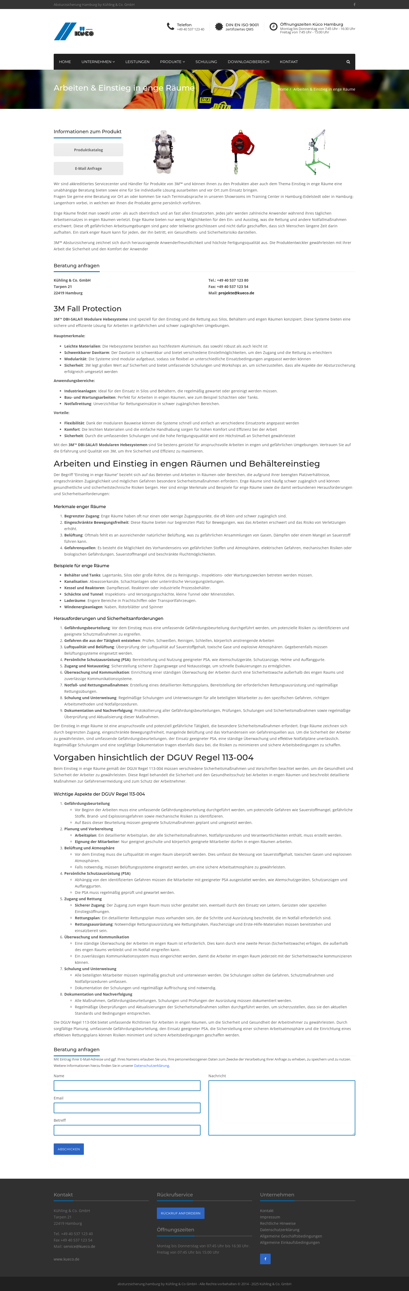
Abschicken (69, 1149)
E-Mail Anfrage (88, 168)
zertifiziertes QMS (239, 29)
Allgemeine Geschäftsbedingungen (291, 1236)
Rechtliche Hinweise (278, 1223)
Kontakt (289, 61)
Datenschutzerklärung (151, 1065)
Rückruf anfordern (181, 1213)
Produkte (172, 61)
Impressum (270, 1216)
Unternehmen (98, 61)
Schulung (206, 61)
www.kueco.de (66, 1259)
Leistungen (137, 61)
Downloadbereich (248, 61)
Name (59, 1075)
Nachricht (217, 1075)
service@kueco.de (79, 1246)
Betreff (60, 1120)
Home (65, 61)
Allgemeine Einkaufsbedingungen (290, 1242)
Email (58, 1098)
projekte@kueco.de (236, 292)
